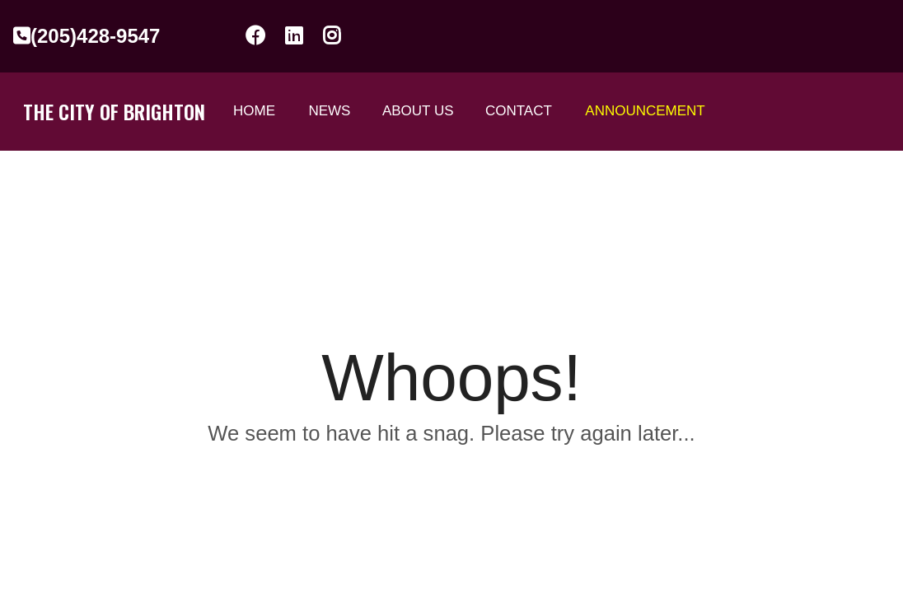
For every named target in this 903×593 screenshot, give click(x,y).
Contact (518, 111)
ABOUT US (418, 111)
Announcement (644, 111)
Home (254, 111)
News (329, 111)
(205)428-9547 (86, 36)
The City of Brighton (114, 111)
